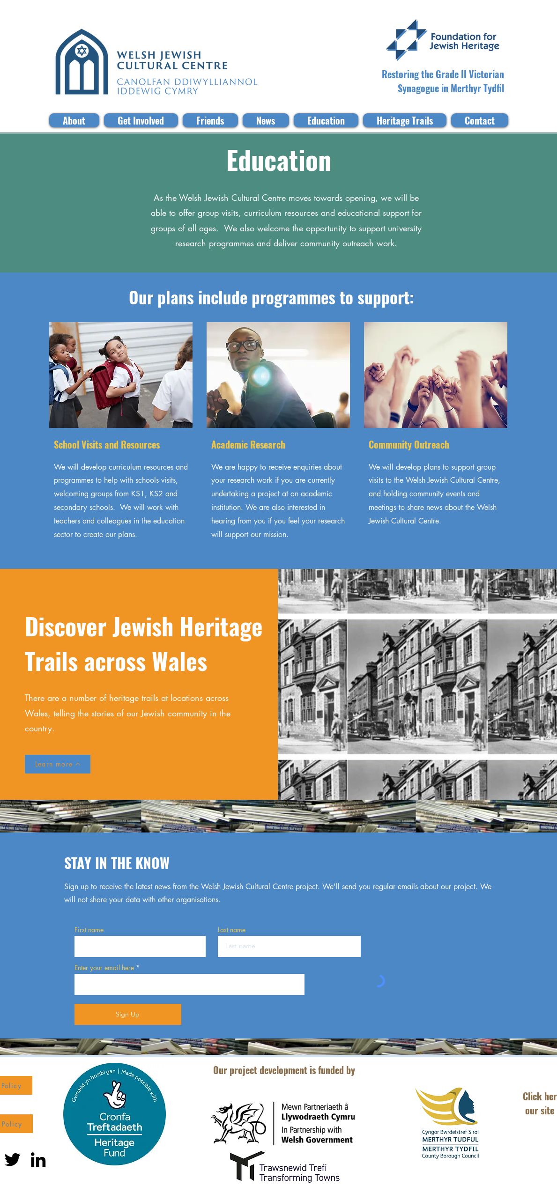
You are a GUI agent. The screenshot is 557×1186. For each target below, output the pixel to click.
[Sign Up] (127, 1014)
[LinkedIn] (38, 1159)
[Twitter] (12, 1159)
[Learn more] (57, 764)
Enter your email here (104, 968)
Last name (231, 930)
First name (89, 930)
